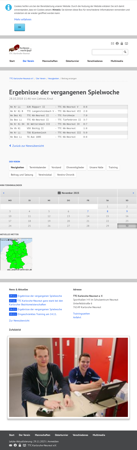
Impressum (117, 43)
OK (19, 27)
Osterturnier (72, 61)
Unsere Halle (96, 167)
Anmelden (53, 441)
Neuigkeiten (53, 78)
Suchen (125, 52)
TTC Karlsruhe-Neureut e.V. (21, 78)
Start (12, 61)
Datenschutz (121, 43)
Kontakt (112, 43)
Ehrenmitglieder (75, 167)
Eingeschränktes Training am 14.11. (33, 314)
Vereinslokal (45, 174)
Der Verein (28, 61)
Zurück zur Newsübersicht (28, 145)
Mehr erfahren (22, 19)
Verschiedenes (95, 61)
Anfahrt (77, 317)
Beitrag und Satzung (22, 174)
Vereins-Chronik (65, 174)
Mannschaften (50, 61)
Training (113, 167)
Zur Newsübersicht (19, 320)
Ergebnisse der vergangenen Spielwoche (35, 295)
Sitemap (126, 43)
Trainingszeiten (81, 313)
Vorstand (56, 167)
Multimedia (117, 61)
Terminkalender (37, 167)
